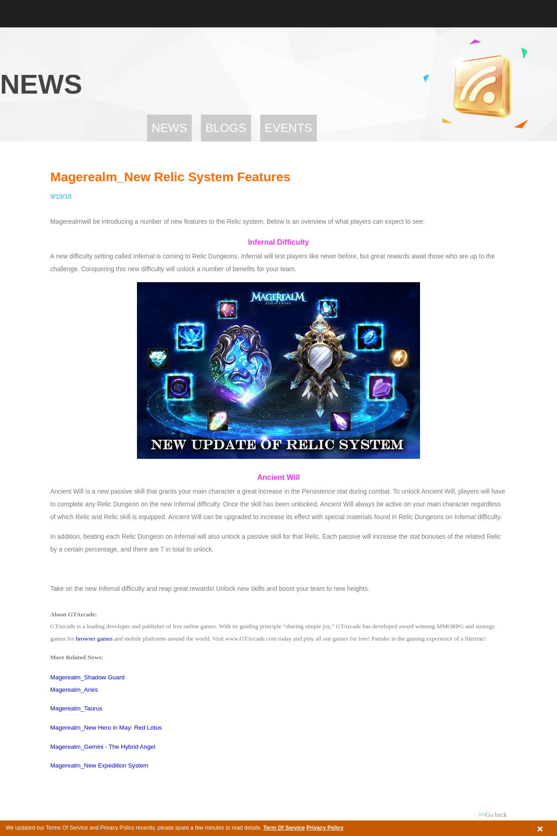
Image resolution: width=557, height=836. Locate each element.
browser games (94, 638)
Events (288, 128)
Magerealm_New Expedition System (99, 765)
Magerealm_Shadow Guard (87, 677)
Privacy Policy (324, 828)
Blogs (226, 128)
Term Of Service (284, 828)
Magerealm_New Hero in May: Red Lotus (106, 727)
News (169, 128)
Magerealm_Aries (74, 689)
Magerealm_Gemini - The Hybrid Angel (102, 746)
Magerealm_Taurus (76, 708)
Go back (492, 814)
